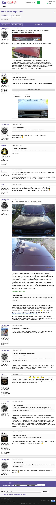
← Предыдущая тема (6, 17)
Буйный (3, 74)
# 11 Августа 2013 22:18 (17, 124)
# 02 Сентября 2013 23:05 (17, 459)
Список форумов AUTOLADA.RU (7, 15)
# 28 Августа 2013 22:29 (17, 169)
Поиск (13, 502)
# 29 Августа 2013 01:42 (17, 184)
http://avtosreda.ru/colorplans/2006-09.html (25, 313)
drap (2, 184)
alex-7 (3, 374)
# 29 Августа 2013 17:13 (17, 199)
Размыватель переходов (12, 12)
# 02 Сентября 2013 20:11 (17, 431)
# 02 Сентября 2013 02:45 (17, 401)
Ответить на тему (16, 24)
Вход (49, 3)
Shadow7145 (5, 28)
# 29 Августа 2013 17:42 (17, 325)
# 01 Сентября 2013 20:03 (17, 374)
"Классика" (18, 15)
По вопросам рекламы (5, 502)
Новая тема (5, 24)
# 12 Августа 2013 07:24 (17, 145)
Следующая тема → (16, 17)
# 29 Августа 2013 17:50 (17, 350)
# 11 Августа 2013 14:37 (17, 28)
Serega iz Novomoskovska (5, 325)
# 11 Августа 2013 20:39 (17, 73)
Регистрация (51, 1)
